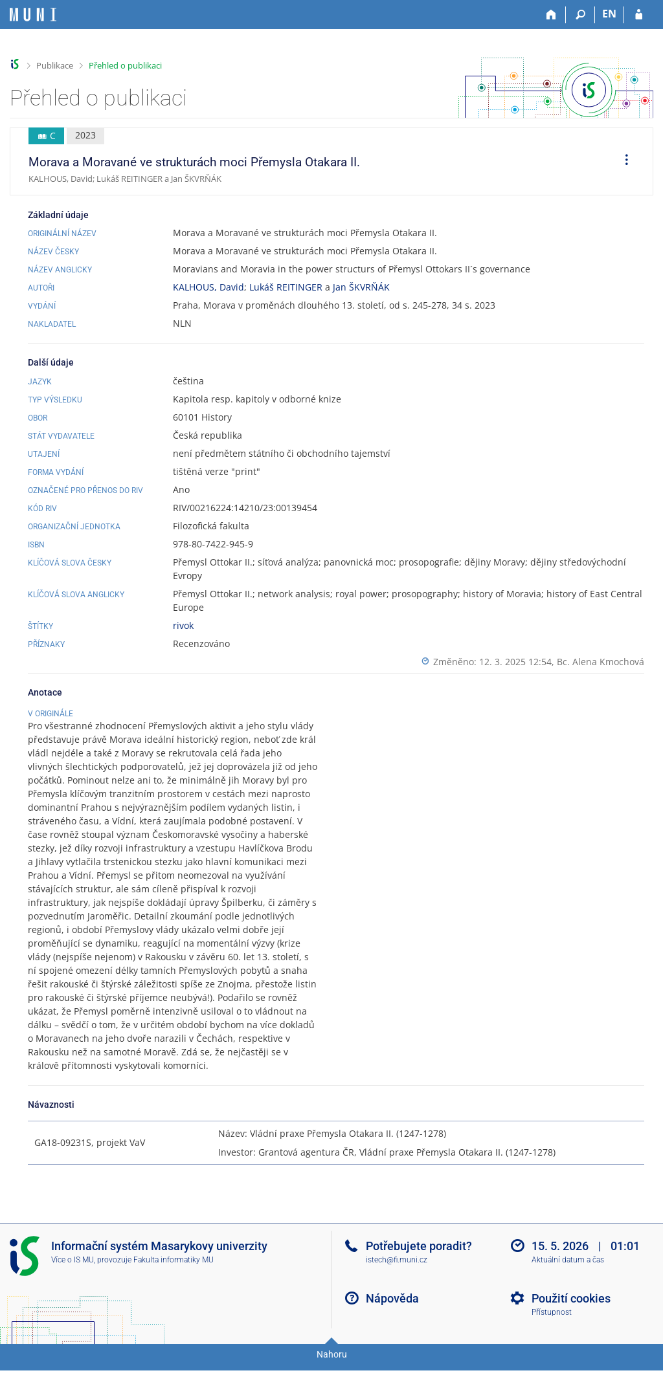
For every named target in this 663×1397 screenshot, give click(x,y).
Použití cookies (571, 1330)
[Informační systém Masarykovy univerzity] (33, 14)
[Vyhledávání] (580, 14)
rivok (183, 625)
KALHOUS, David (208, 287)
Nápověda (392, 1330)
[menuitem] (622, 162)
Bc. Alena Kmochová (600, 661)
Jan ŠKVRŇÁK (361, 287)
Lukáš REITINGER (285, 287)
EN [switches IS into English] (609, 13)
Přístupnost (552, 1344)
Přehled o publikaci (125, 65)
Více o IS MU (72, 1292)
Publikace (54, 65)
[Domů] (551, 14)
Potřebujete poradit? (419, 1278)
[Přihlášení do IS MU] (638, 14)
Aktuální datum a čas (568, 1292)
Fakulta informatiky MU (173, 1292)
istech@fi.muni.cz (396, 1292)
